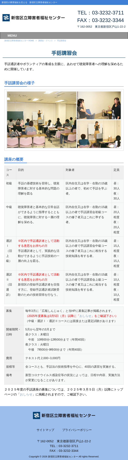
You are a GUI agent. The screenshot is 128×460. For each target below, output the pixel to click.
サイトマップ (45, 430)
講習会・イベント (45, 41)
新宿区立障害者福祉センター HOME (19, 41)
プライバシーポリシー (77, 430)
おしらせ (85, 316)
